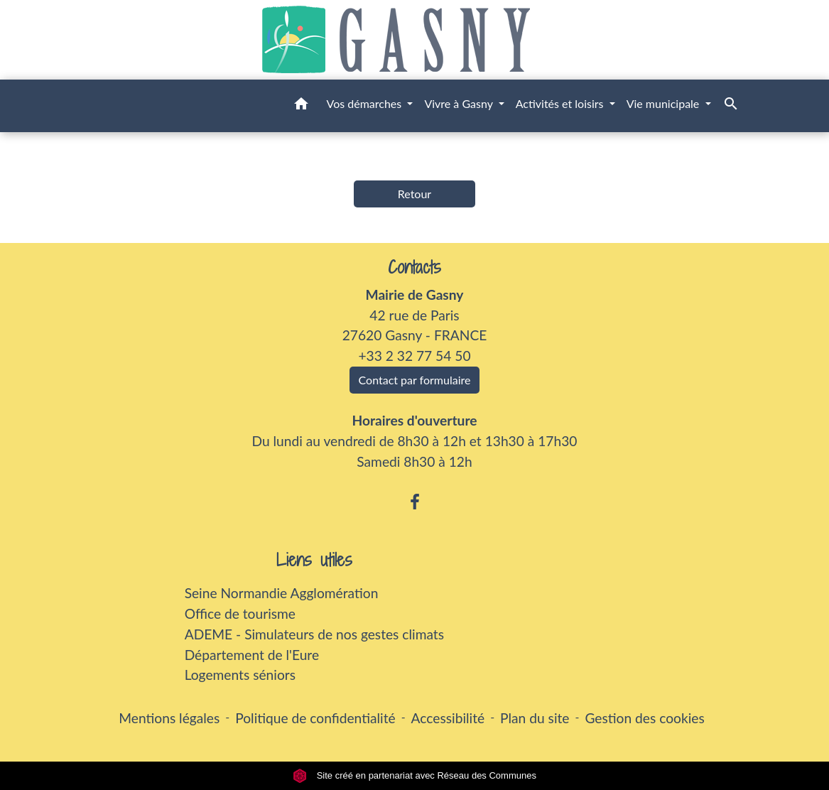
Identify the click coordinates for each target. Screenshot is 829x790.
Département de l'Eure (252, 654)
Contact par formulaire (415, 379)
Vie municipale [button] (665, 103)
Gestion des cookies (644, 718)
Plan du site (534, 718)
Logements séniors (240, 674)
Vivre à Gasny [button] (459, 103)
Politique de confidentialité (315, 718)
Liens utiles (314, 560)
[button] (301, 106)
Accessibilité (448, 718)
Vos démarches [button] (366, 103)
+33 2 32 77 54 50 (414, 355)
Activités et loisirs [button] (561, 103)
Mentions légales (169, 718)
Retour (414, 193)
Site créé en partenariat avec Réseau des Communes (414, 775)
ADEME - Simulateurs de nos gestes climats (314, 634)
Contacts (414, 267)
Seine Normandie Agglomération (282, 593)
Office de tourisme (240, 613)
